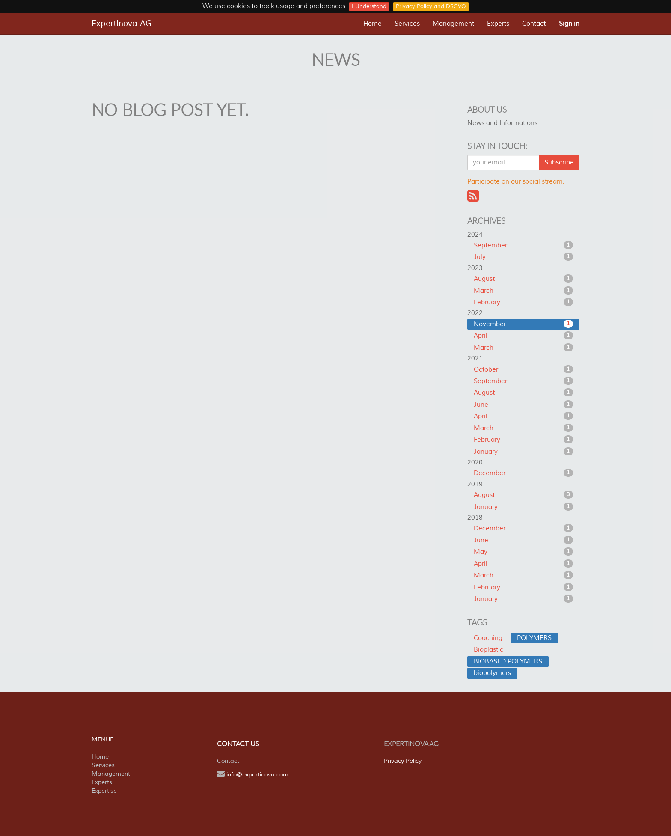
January (523, 451)
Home (100, 756)
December (523, 473)
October (523, 369)
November (523, 324)
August (523, 278)
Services (103, 765)
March (523, 290)
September (523, 245)
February (523, 302)
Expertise (104, 790)
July (523, 257)
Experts (102, 782)
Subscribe (559, 162)
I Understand (369, 6)
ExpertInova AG (121, 23)
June (523, 404)
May (523, 551)
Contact (228, 761)
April (523, 335)
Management (111, 773)
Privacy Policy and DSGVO (431, 6)
